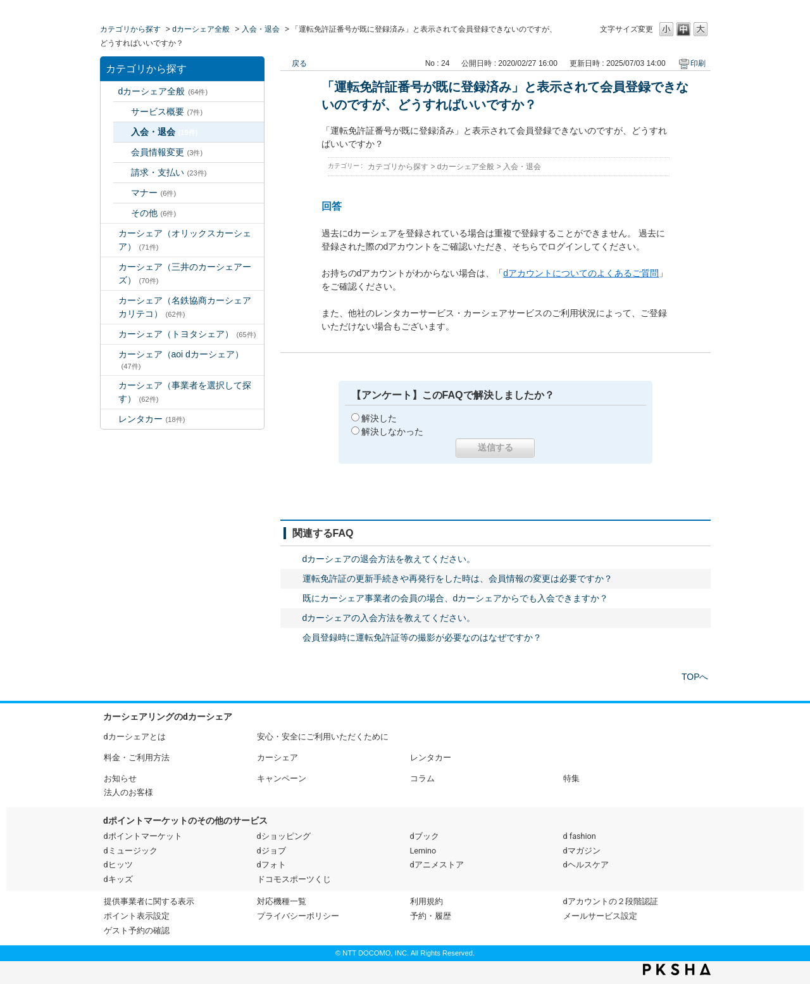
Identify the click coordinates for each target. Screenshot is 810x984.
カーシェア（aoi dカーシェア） (181, 359)
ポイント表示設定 (137, 916)
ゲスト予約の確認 (137, 930)
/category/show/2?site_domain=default (109, 91)
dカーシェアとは (135, 736)
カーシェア (277, 757)
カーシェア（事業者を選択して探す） (184, 392)
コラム (422, 778)
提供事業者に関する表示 (149, 901)
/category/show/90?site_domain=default (109, 354)
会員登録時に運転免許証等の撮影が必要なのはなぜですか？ (422, 637)
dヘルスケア (586, 864)
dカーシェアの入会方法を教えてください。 (389, 618)
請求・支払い (169, 172)
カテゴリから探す (130, 29)
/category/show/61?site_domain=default (109, 334)
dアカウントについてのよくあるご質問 (581, 273)
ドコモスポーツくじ (294, 879)
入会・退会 (261, 29)
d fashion (579, 836)
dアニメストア (437, 864)
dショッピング (284, 836)
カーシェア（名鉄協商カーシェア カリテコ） (189, 307)
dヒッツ (118, 864)
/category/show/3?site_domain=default (109, 233)
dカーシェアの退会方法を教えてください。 (389, 559)
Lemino (423, 850)
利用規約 (426, 901)
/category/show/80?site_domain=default (109, 385)
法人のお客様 (128, 792)
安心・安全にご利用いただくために (323, 736)
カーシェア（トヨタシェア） (187, 334)
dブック (424, 836)
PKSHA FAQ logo (677, 969)
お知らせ (120, 778)
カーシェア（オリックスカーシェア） (184, 240)
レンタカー (151, 419)
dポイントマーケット (143, 836)
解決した (379, 418)
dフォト (271, 864)
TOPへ (695, 677)
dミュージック (131, 850)
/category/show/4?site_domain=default (109, 267)
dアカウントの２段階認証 (610, 901)
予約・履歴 (430, 916)
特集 (571, 778)
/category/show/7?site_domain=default (109, 419)
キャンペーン (281, 778)
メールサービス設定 (600, 916)
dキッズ (118, 879)
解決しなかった (392, 431)
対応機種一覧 (281, 901)
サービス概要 (167, 111)
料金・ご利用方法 (137, 757)
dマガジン (582, 850)
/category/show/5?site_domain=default (109, 300)
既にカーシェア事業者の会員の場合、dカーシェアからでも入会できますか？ (455, 598)
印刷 (698, 63)
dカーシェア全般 (201, 29)
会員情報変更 (167, 152)
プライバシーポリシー (298, 916)
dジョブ (271, 850)
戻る (299, 63)
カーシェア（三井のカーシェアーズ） (184, 273)
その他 (154, 213)
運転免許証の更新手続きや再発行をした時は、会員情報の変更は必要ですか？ (457, 578)
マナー (154, 193)
